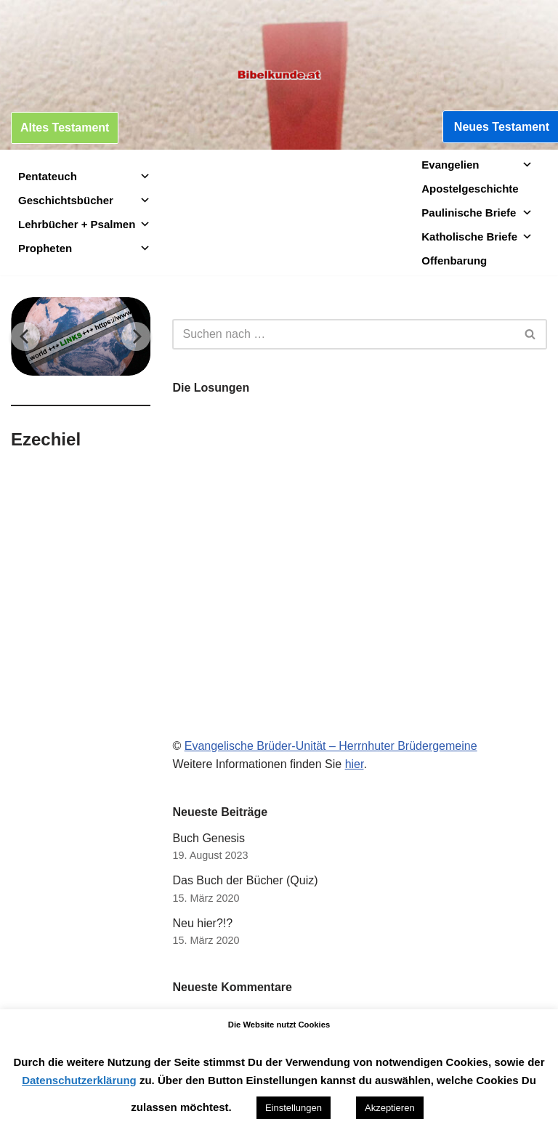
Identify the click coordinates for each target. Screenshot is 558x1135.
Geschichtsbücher (84, 200)
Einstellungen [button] (293, 1107)
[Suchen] (343, 334)
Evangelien (477, 165)
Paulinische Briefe (477, 213)
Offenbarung (454, 260)
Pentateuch (84, 176)
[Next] (135, 336)
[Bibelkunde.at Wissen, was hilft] (279, 75)
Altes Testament (64, 127)
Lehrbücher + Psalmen (84, 224)
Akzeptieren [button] (390, 1107)
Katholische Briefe (477, 237)
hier (354, 764)
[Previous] (25, 336)
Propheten (84, 248)
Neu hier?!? (202, 923)
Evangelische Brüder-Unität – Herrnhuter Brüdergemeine (331, 746)
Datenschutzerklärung (79, 1080)
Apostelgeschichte (469, 188)
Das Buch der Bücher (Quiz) (245, 880)
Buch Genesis (208, 838)
